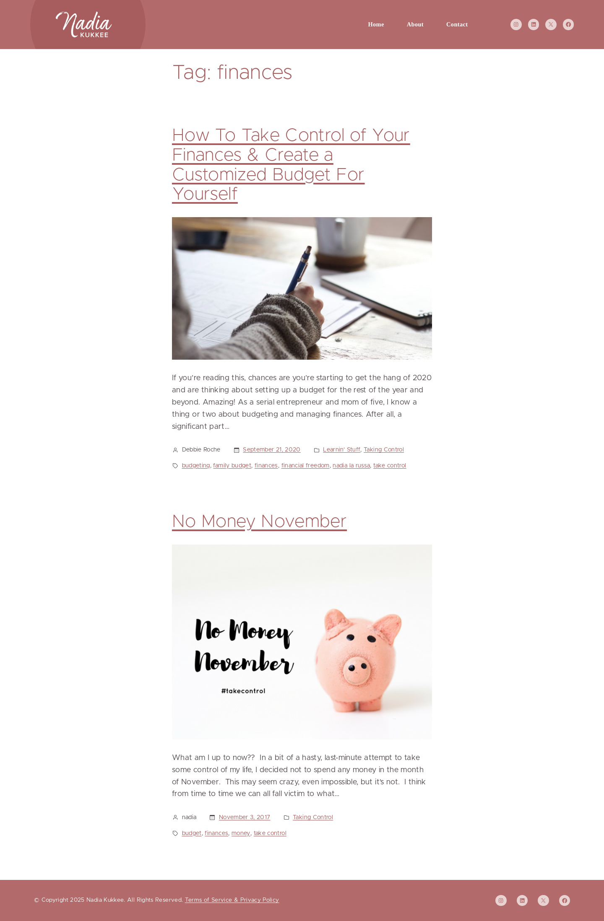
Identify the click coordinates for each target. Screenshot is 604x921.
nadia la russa (351, 466)
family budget (232, 466)
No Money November (259, 522)
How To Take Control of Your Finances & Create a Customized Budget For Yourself (291, 165)
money (241, 833)
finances (266, 466)
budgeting (196, 466)
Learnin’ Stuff (341, 450)
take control (389, 466)
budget (192, 833)
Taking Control (384, 450)
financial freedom (305, 466)
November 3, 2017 (245, 817)
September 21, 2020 (271, 450)
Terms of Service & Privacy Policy (232, 900)
